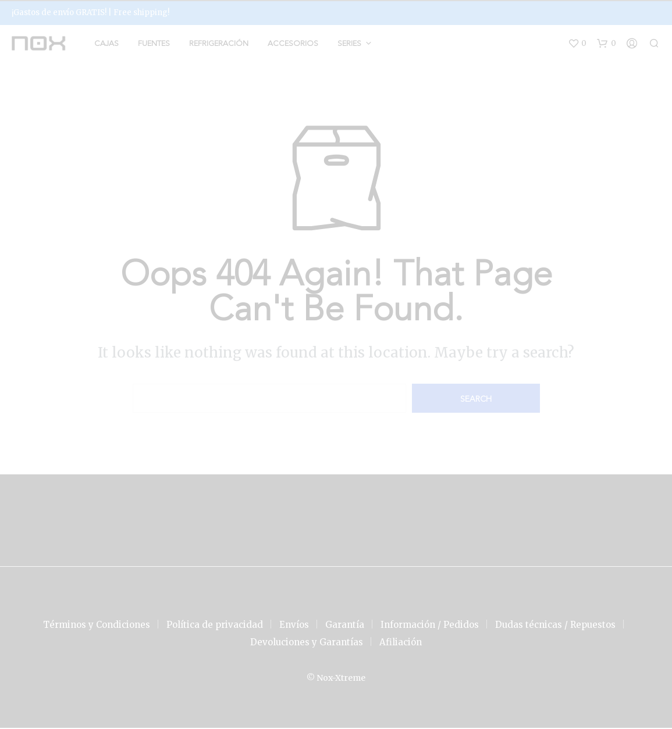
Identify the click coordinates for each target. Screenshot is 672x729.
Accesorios (293, 44)
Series (349, 44)
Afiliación (400, 643)
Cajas (106, 44)
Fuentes (154, 44)
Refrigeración (218, 44)
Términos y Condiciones (96, 625)
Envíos (294, 625)
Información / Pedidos (430, 625)
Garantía (344, 625)
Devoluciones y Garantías (306, 643)
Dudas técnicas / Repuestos (555, 625)
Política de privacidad (214, 625)
